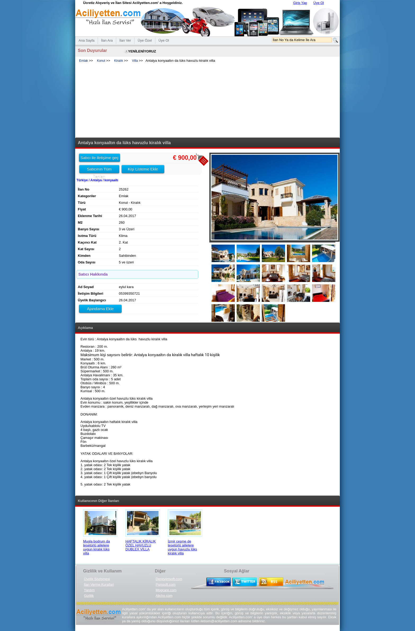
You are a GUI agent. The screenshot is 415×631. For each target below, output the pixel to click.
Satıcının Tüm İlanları (99, 170)
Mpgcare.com (166, 590)
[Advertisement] (207, 100)
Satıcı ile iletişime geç (99, 157)
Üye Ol (318, 3)
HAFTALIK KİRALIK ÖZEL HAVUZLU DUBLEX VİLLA (140, 545)
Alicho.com (164, 596)
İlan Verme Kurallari (99, 584)
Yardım (89, 590)
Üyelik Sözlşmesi (97, 579)
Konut (101, 61)
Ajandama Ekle (100, 308)
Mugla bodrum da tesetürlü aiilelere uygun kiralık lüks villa (96, 547)
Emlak (83, 61)
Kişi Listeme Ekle (143, 169)
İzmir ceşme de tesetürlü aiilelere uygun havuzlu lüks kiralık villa (182, 547)
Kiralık (118, 61)
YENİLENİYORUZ (142, 51)
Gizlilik (89, 596)
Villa (135, 61)
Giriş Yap (300, 3)
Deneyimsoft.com (169, 579)
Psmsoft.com (165, 584)
